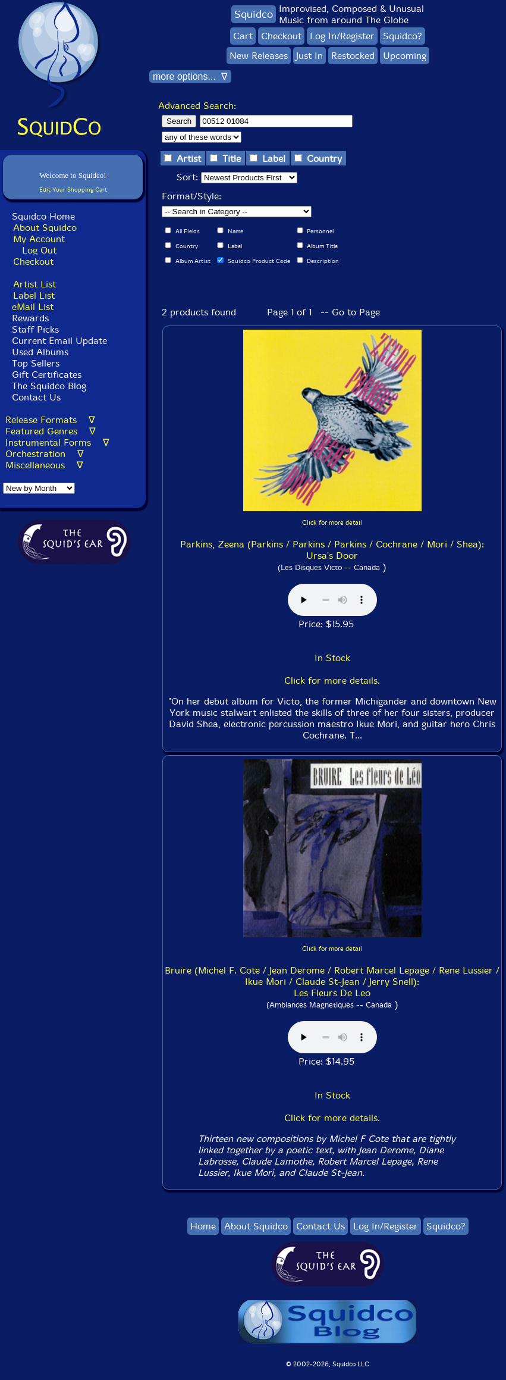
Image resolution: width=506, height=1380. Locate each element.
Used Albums (40, 352)
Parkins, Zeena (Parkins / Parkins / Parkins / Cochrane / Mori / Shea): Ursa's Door (332, 550)
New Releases (259, 55)
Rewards (30, 318)
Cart (243, 36)
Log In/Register (342, 36)
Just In (309, 55)
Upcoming (404, 55)
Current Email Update (58, 340)
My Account (39, 239)
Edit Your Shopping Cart (73, 189)
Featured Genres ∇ (50, 431)
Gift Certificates (46, 374)
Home (203, 1226)
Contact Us (35, 397)
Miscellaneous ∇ (44, 465)
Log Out (39, 250)
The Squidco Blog (49, 386)
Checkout (33, 261)
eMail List (33, 306)
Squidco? (402, 36)
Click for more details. (332, 680)
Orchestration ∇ (44, 453)
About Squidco (45, 227)
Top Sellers (35, 363)
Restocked (353, 55)
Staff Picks (35, 329)
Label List (34, 295)
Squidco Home (43, 216)
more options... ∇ (190, 76)
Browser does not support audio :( (332, 600)
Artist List (34, 284)
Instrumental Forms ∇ (57, 442)
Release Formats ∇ (50, 419)
